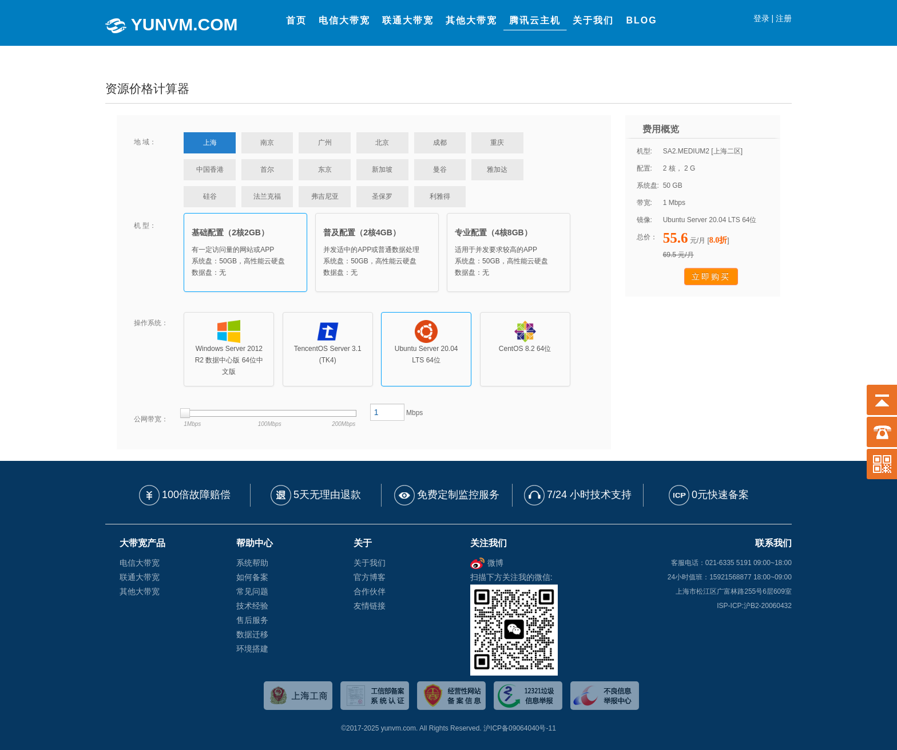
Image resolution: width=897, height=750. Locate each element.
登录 (761, 18)
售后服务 (252, 620)
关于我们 (370, 562)
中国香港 (210, 169)
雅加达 (497, 169)
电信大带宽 (140, 562)
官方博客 (370, 577)
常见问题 (252, 591)
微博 (486, 562)
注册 (784, 18)
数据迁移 (252, 634)
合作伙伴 (370, 591)
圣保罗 (382, 196)
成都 (440, 143)
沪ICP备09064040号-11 (519, 728)
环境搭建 (252, 648)
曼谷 (440, 169)
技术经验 (252, 605)
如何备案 (252, 577)
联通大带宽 (140, 577)
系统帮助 (252, 562)
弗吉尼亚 (325, 196)
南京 (267, 143)
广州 (325, 143)
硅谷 (210, 196)
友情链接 (370, 605)
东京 (325, 169)
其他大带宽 (140, 591)
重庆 (497, 143)
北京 (382, 143)
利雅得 (440, 196)
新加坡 (382, 169)
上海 (210, 143)
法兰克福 (267, 196)
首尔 (267, 169)
